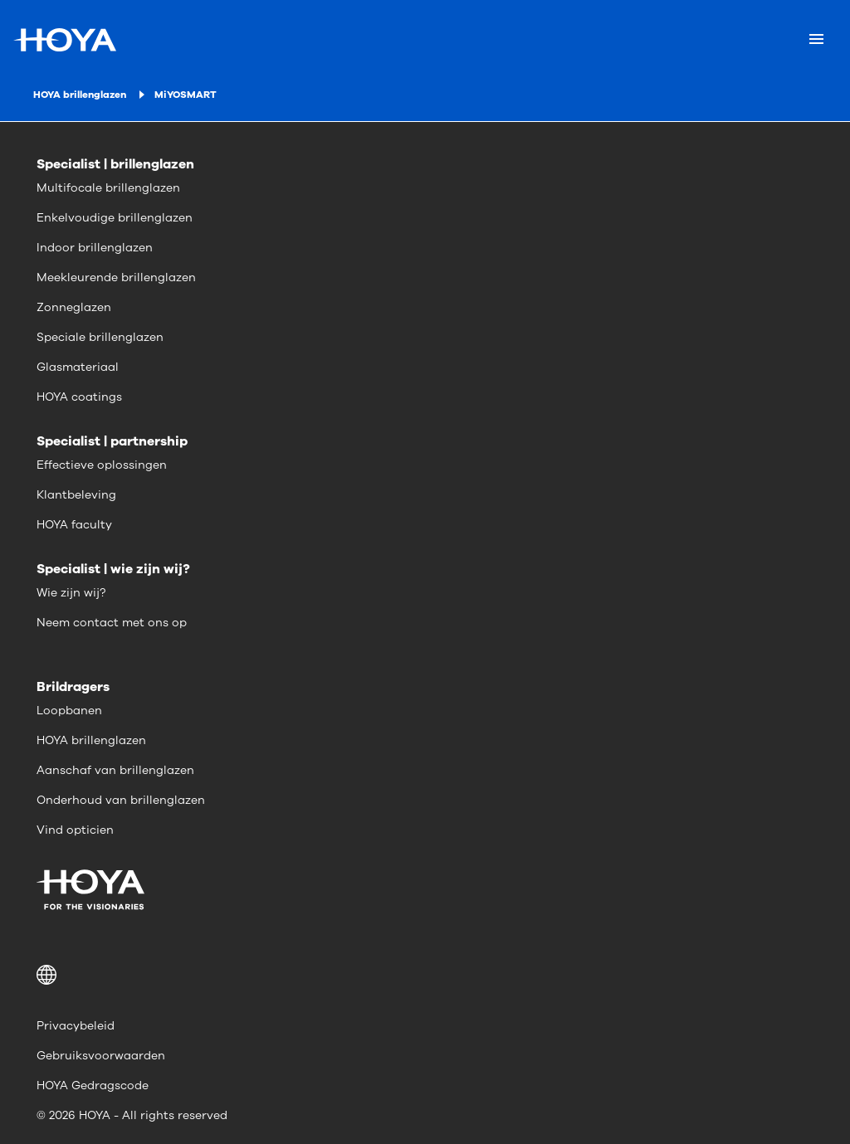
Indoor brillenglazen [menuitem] (95, 248)
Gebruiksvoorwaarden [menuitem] (101, 1056)
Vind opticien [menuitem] (75, 830)
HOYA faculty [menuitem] (74, 525)
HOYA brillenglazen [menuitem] (91, 740)
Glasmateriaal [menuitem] (78, 367)
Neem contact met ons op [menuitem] (112, 622)
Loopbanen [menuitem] (69, 710)
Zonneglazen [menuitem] (74, 307)
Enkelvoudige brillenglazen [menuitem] (115, 218)
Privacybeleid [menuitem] (76, 1026)
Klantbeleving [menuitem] (76, 495)
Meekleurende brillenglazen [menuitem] (116, 277)
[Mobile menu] (816, 40)
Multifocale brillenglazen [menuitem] (108, 188)
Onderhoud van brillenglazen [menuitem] (121, 800)
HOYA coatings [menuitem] (79, 397)
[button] (425, 975)
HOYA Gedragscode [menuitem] (93, 1085)
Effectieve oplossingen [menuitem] (102, 465)
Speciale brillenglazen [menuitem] (100, 337)
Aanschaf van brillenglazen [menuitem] (115, 770)
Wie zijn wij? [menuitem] (71, 593)
